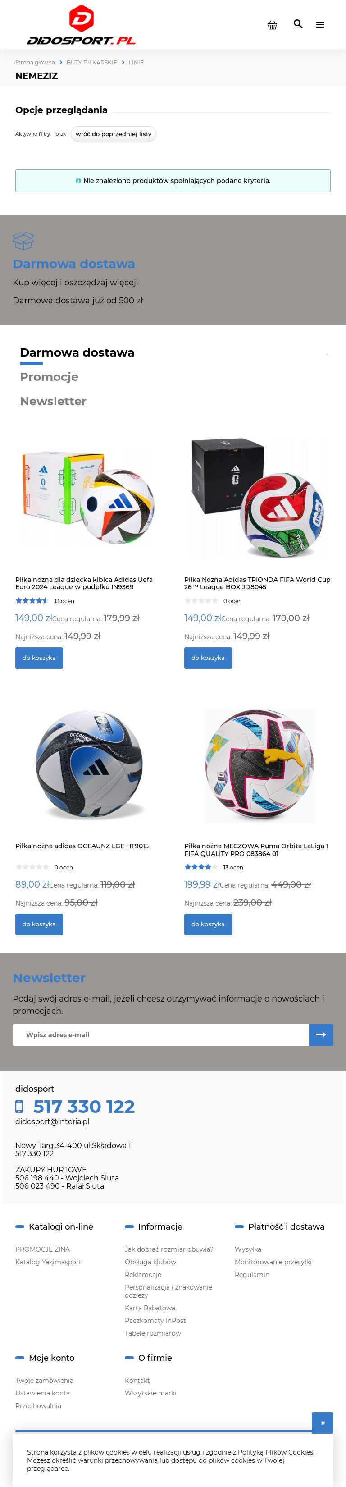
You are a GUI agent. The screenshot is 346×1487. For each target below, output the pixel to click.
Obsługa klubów (150, 1262)
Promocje (49, 377)
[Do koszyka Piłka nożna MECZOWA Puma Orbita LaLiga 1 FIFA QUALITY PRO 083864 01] (208, 924)
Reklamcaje (143, 1275)
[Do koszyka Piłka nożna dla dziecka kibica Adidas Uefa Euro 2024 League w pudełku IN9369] (39, 658)
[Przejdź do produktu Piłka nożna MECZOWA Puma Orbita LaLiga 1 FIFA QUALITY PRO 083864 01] (257, 774)
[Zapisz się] (321, 1035)
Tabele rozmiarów (153, 1333)
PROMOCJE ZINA (42, 1249)
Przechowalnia (38, 1406)
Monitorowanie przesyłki (273, 1262)
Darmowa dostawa (77, 352)
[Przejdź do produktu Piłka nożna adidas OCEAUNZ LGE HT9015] (88, 774)
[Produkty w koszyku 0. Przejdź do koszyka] (272, 25)
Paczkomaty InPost (155, 1321)
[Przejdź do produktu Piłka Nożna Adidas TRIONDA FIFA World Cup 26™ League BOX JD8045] (257, 508)
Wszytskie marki (151, 1393)
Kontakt (137, 1381)
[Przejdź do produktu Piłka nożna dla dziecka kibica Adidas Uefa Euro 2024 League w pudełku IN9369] (88, 508)
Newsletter (53, 401)
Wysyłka (248, 1249)
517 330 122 (81, 1107)
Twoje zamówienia (44, 1381)
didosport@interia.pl (52, 1121)
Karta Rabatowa (150, 1308)
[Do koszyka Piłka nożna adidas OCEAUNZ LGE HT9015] (39, 924)
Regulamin (252, 1275)
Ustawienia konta (42, 1393)
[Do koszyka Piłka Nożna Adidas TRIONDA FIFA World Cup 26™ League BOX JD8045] (208, 658)
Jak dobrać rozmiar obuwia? (169, 1249)
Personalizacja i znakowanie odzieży (168, 1291)
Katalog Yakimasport (48, 1262)
